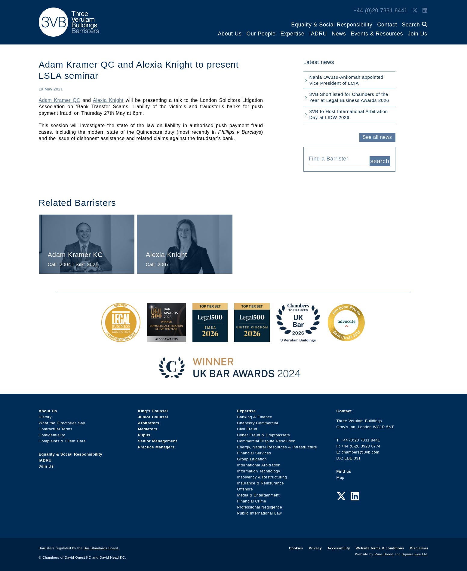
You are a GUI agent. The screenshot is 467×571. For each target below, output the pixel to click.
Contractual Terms (55, 429)
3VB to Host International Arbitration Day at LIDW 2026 (348, 114)
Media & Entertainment (258, 495)
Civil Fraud (247, 429)
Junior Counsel (153, 417)
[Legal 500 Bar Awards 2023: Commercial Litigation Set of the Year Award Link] (166, 338)
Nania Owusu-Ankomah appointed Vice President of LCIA (346, 80)
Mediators (148, 429)
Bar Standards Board (101, 548)
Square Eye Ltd (414, 554)
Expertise (292, 34)
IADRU (318, 34)
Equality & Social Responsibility (331, 25)
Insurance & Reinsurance (260, 483)
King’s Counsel (153, 411)
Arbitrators (148, 423)
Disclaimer (419, 548)
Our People (260, 34)
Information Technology (258, 471)
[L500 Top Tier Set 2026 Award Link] (252, 338)
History (45, 417)
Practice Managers (156, 447)
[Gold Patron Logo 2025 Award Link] (346, 338)
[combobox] (339, 158)
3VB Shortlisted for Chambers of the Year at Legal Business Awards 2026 (349, 97)
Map (340, 477)
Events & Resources (377, 34)
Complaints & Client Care (62, 441)
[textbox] (337, 158)
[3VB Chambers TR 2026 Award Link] (298, 338)
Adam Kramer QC (60, 100)
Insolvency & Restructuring (262, 477)
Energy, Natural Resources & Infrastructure (277, 447)
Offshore (245, 489)
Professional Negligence (259, 507)
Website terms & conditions (380, 548)
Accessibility (338, 548)
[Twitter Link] (415, 11)
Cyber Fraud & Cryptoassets (263, 435)
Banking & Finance (254, 417)
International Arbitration (259, 465)
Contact (387, 25)
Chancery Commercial (257, 423)
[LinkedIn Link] (424, 11)
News (339, 34)
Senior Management (157, 441)
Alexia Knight (108, 100)
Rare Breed (383, 554)
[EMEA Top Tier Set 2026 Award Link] (210, 338)
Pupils (144, 435)
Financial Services (254, 453)
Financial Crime (251, 501)
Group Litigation (252, 459)
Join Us (417, 34)
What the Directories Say (62, 423)
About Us (230, 34)
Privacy (315, 548)
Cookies (296, 548)
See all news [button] (377, 137)
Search (414, 25)
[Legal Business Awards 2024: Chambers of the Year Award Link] (120, 338)
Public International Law (259, 513)
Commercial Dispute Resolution (266, 441)
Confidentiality (52, 435)
